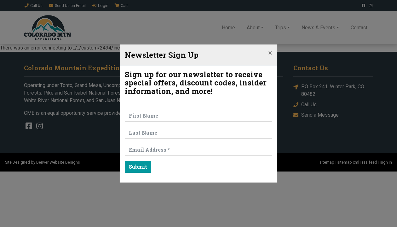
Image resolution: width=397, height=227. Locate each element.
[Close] (270, 52)
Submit (138, 166)
